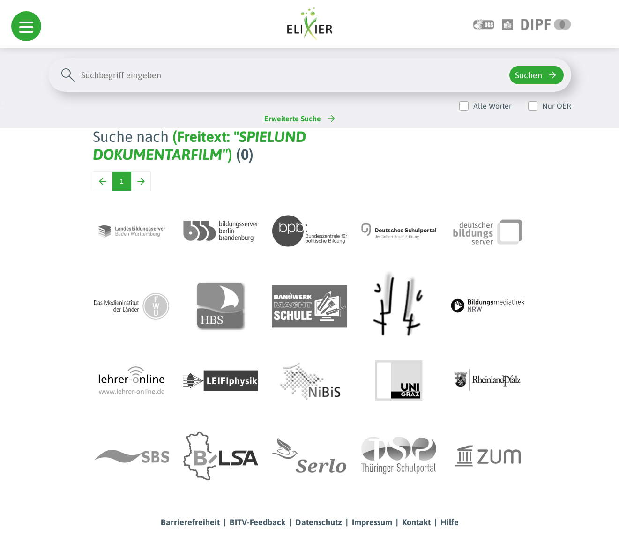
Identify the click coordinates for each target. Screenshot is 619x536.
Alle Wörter (492, 106)
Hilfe (449, 522)
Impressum (372, 522)
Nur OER (556, 106)
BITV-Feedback (257, 522)
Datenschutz (318, 522)
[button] (26, 26)
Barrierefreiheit (190, 522)
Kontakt (416, 522)
